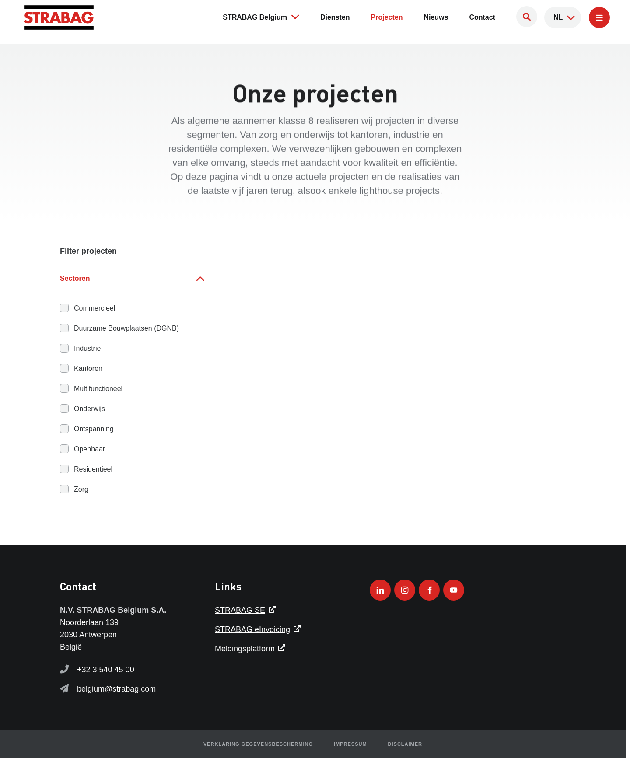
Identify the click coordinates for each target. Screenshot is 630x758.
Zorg (81, 489)
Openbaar (89, 449)
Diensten (335, 17)
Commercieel (94, 308)
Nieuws (436, 17)
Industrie (87, 348)
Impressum (350, 744)
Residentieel (93, 469)
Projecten (387, 17)
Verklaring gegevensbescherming (258, 744)
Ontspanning (94, 429)
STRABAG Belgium (261, 16)
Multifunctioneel (98, 388)
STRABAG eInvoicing (252, 629)
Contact (482, 17)
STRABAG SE (240, 610)
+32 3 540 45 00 (105, 669)
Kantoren (88, 368)
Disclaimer (405, 744)
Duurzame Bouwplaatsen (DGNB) (126, 328)
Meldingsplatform (245, 648)
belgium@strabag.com (116, 689)
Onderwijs (89, 408)
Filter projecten (88, 251)
